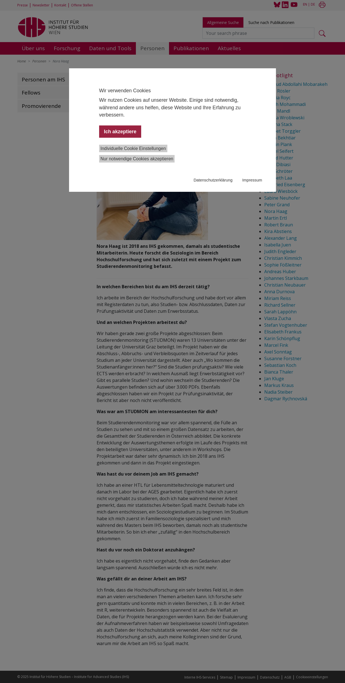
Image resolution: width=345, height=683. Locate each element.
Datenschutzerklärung (213, 180)
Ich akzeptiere (120, 131)
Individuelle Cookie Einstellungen (133, 148)
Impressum (252, 180)
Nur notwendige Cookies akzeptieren (137, 158)
